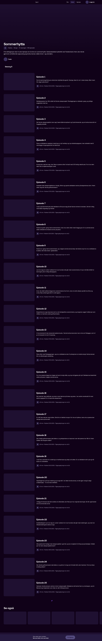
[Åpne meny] (96, 2)
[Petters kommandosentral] (87, 618)
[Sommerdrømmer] (63, 618)
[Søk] (32, 2)
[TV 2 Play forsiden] (15, 2)
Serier (72, 2)
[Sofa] (39, 618)
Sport (36, 2)
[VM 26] (52, 2)
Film (68, 2)
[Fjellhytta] (15, 618)
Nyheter (79, 2)
